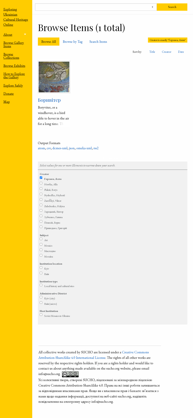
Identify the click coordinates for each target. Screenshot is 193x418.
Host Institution (49, 311)
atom (41, 148)
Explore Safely (13, 85)
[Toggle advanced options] (152, 7)
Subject (44, 235)
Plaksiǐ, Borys (50, 189)
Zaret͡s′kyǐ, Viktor (52, 200)
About (7, 34)
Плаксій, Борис (52, 222)
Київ (46, 274)
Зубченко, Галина (53, 217)
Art (46, 240)
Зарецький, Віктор (53, 211)
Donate (8, 93)
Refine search (112, 158)
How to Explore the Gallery (14, 75)
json (72, 148)
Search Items (98, 41)
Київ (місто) (50, 303)
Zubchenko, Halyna (54, 206)
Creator (166, 52)
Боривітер (49, 100)
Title (152, 52)
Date (181, 52)
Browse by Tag (73, 41)
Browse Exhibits (14, 66)
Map (6, 102)
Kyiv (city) (49, 298)
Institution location (51, 263)
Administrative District (53, 293)
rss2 (96, 148)
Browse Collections (11, 56)
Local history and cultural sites (59, 286)
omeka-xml (84, 148)
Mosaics (48, 245)
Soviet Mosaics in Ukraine (57, 316)
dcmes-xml (59, 148)
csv (49, 148)
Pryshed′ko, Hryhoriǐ (54, 195)
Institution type (49, 281)
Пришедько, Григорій (55, 228)
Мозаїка (48, 256)
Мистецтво (50, 251)
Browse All (48, 41)
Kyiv (46, 268)
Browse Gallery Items (13, 44)
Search (172, 7)
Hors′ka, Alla (50, 184)
